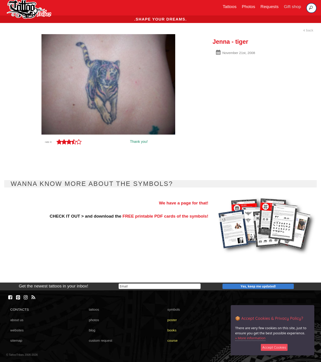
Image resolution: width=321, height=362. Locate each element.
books (172, 330)
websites (17, 330)
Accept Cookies (274, 347)
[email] (160, 286)
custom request (100, 340)
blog (92, 330)
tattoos (94, 309)
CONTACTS (19, 309)
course (172, 340)
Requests (270, 6)
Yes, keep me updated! (258, 286)
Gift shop (292, 6)
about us (16, 320)
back (308, 30)
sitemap (16, 340)
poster (172, 320)
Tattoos (230, 6)
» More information (250, 338)
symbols (173, 309)
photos (94, 320)
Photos (248, 6)
